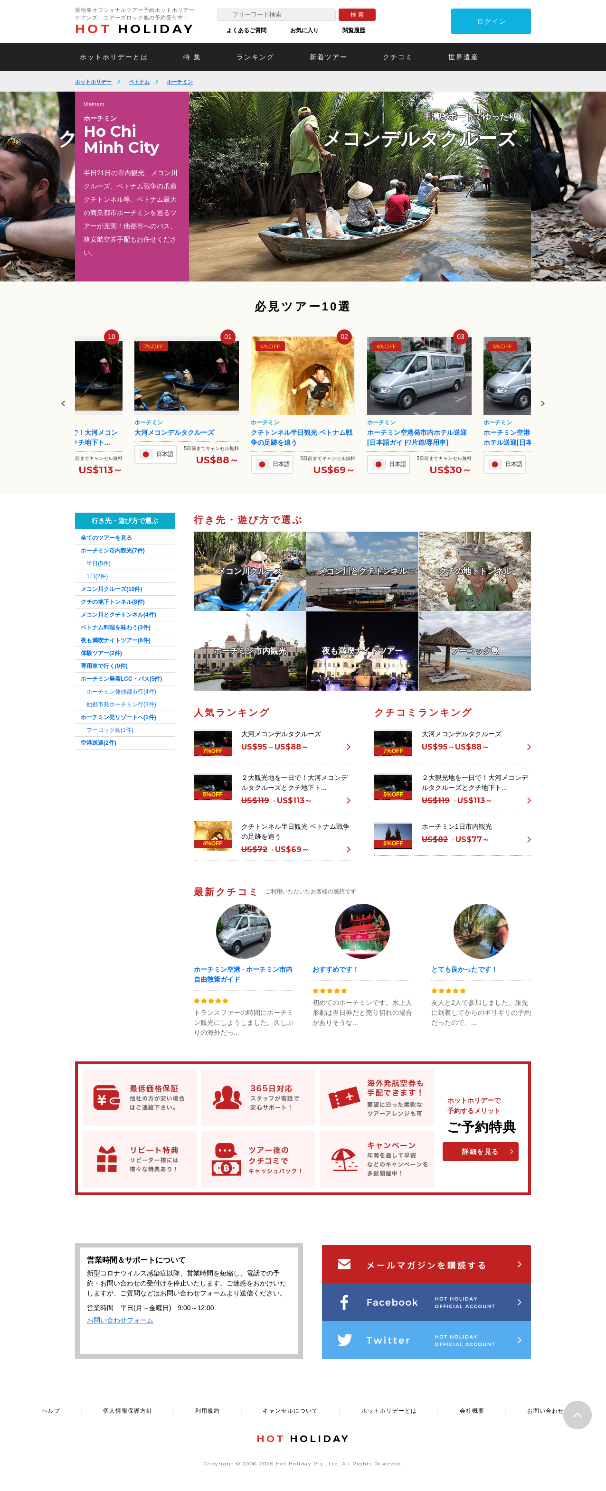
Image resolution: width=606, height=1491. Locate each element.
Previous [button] (63, 403)
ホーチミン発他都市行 (121, 691)
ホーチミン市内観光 (113, 550)
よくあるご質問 (246, 30)
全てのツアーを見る (106, 538)
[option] (360, 186)
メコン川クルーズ (111, 589)
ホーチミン (180, 81)
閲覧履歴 (353, 30)
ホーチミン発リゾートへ (118, 717)
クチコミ (398, 57)
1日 (97, 576)
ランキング (256, 57)
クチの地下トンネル (113, 602)
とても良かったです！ (464, 969)
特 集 (192, 57)
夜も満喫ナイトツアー (116, 640)
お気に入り (304, 30)
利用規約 (207, 1410)
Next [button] (543, 403)
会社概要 (472, 1410)
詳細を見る (480, 1151)
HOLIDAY (135, 29)
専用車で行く (104, 666)
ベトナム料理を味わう (116, 627)
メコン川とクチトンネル (118, 614)
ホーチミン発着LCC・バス (121, 678)
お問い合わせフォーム (120, 1320)
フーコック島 (109, 730)
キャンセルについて (290, 1410)
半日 (98, 563)
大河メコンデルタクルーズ (174, 432)
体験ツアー (101, 653)
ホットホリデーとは (114, 57)
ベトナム (139, 81)
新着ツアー (329, 57)
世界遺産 (463, 57)
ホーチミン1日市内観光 (457, 826)
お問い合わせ (545, 1410)
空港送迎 (98, 743)
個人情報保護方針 (127, 1410)
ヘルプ (51, 1410)
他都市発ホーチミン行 (121, 704)
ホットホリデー (93, 81)
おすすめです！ (335, 969)
